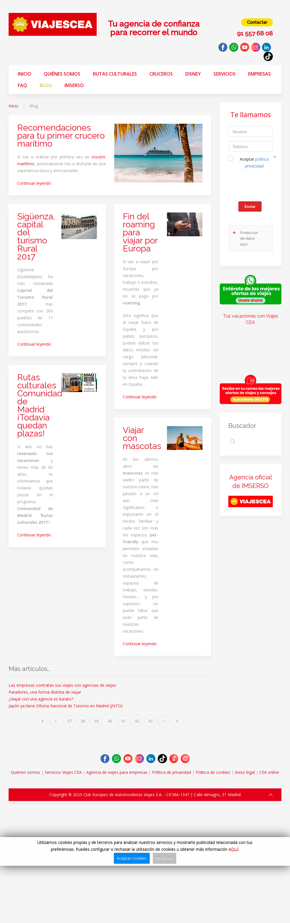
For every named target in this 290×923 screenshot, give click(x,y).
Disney (193, 74)
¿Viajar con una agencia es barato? (41, 699)
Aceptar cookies (132, 858)
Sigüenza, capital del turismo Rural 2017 (36, 236)
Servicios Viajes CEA (63, 772)
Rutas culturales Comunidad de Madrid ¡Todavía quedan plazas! (39, 405)
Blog (46, 85)
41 (123, 721)
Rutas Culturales (115, 74)
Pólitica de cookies (213, 772)
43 (150, 721)
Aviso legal (245, 772)
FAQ (22, 85)
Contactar (257, 22)
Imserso (74, 85)
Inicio (24, 74)
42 (137, 721)
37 (69, 721)
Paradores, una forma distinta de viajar (45, 692)
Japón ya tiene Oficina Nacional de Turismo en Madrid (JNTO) (65, 706)
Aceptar (254, 162)
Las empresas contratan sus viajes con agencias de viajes (62, 685)
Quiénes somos (62, 74)
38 (83, 721)
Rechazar (164, 858)
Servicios (224, 74)
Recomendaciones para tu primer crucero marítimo (61, 136)
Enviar (250, 206)
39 (96, 721)
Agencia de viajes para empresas (116, 772)
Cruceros (161, 74)
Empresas (259, 74)
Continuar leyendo (34, 183)
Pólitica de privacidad (171, 772)
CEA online (269, 772)
